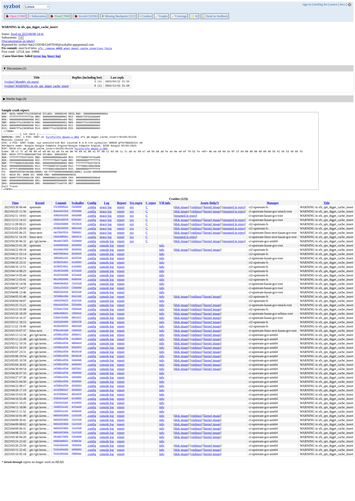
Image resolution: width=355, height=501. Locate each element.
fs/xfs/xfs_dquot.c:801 (62, 142)
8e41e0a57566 (60, 249)
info (161, 245)
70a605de (77, 373)
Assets (204, 203)
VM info (164, 203)
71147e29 (77, 283)
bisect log (53, 56)
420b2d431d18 (60, 215)
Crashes (145, 16)
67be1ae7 (77, 219)
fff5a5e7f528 (60, 309)
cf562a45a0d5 (60, 224)
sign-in (307, 4)
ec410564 (77, 262)
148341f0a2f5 (60, 300)
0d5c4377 (77, 317)
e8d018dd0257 (60, 313)
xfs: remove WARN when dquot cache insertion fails (75, 48)
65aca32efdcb (60, 211)
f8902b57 (77, 232)
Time (15, 203)
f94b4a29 (77, 309)
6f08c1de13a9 (60, 330)
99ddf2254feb (60, 292)
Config (91, 203)
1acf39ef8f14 (60, 232)
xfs (21, 37)
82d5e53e (77, 279)
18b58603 (77, 449)
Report (121, 203)
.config (91, 207)
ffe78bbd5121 (60, 207)
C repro (151, 203)
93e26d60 (77, 215)
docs (342, 4)
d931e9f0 (77, 394)
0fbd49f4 (77, 347)
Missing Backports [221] (118, 16)
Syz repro (136, 203)
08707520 (77, 292)
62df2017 (77, 368)
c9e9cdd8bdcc (60, 236)
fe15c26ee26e (60, 445)
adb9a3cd (77, 343)
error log (40, 56)
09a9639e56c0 (60, 283)
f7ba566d (77, 287)
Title (326, 203)
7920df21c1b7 (60, 407)
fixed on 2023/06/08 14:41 (27, 34)
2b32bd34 (77, 245)
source (334, 4)
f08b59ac (77, 453)
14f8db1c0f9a (60, 334)
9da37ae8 (77, 228)
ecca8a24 (77, 338)
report (120, 207)
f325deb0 (77, 207)
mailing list (320, 4)
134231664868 (60, 321)
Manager (273, 203)
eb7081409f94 (60, 228)
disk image (181, 207)
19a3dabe (77, 377)
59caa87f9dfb (60, 241)
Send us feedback (215, 16)
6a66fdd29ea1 (60, 253)
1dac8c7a (77, 236)
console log (107, 241)
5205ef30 (77, 321)
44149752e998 (60, 270)
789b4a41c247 (60, 258)
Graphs (161, 16)
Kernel (39, 203)
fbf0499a (77, 211)
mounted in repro (233, 207)
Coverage (179, 16)
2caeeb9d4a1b (60, 245)
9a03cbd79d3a (60, 415)
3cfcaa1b (77, 270)
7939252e (77, 313)
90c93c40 (77, 351)
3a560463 (77, 364)
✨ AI (194, 16)
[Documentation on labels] (18, 41)
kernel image (212, 207)
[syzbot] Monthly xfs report (21, 81)
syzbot (11, 6)
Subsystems (37, 16)
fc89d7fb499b (60, 317)
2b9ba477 (77, 334)
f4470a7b (77, 224)
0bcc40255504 (60, 279)
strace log (106, 207)
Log (106, 203)
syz (132, 207)
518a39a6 (77, 360)
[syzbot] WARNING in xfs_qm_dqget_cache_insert (36, 86)
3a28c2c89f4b (60, 219)
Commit (60, 203)
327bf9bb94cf (60, 390)
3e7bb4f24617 (60, 262)
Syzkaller (78, 203)
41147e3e (77, 300)
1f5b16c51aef (60, 398)
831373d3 (77, 296)
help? (214, 203)
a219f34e (77, 258)
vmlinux (196, 207)
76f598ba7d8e (60, 296)
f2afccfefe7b (60, 287)
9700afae (77, 441)
